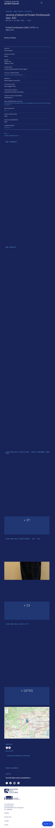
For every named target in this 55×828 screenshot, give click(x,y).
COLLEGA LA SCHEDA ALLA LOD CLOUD (18, 755)
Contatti (6, 821)
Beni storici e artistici (23, 11)
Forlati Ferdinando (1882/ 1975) (20, 27)
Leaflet (22, 737)
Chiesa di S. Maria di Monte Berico (13, 75)
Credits (6, 825)
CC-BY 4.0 (7, 127)
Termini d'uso (8, 817)
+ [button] (6, 709)
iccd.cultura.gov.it (9, 804)
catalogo (9, 11)
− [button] (6, 712)
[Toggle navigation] (42, 3)
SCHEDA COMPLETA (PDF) (11, 135)
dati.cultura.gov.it (9, 806)
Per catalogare (8, 809)
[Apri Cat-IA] (47, 823)
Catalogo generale (11, 2)
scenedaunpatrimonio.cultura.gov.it (14, 807)
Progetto (6, 813)
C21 (5, 110)
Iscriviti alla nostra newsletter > (18, 778)
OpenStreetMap (29, 737)
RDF (5, 133)
